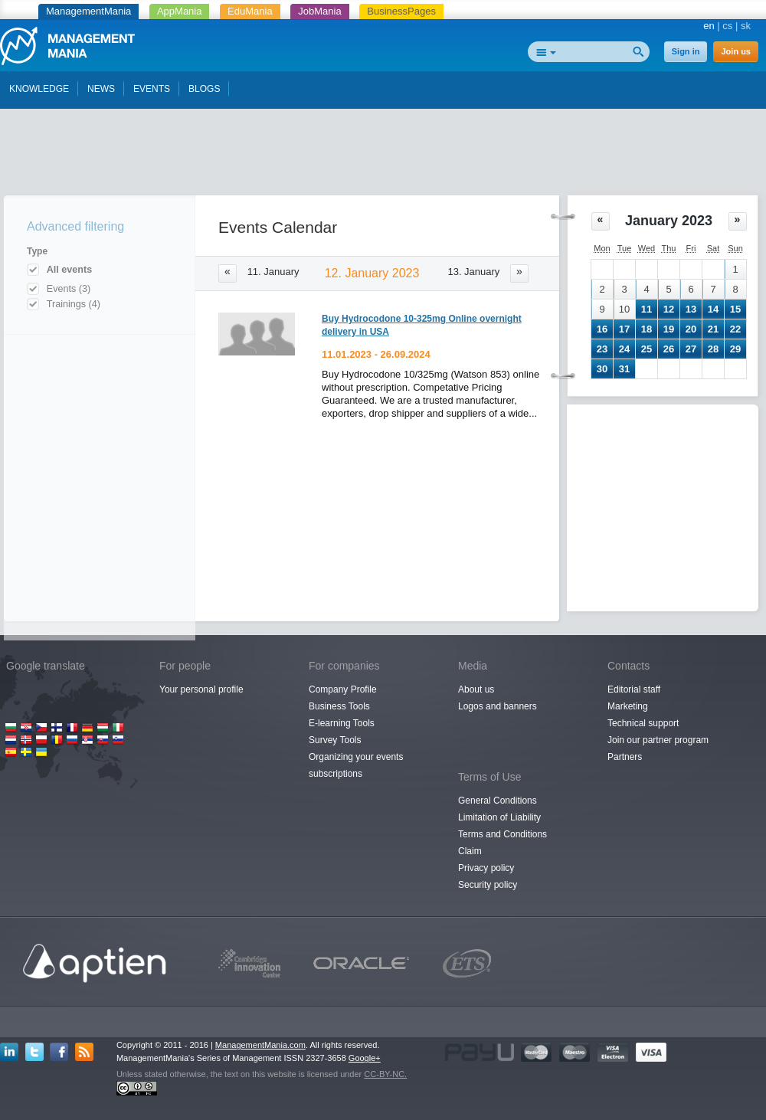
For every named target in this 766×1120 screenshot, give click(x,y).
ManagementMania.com (260, 1045)
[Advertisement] (383, 155)
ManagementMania (88, 11)
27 (691, 349)
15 (735, 309)
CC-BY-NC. (385, 1074)
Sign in (686, 51)
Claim (470, 851)
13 (691, 309)
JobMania (319, 11)
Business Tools (339, 706)
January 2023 (668, 220)
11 (646, 309)
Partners (624, 757)
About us (476, 689)
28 (713, 349)
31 (624, 369)
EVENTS (151, 89)
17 (624, 329)
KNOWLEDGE (39, 89)
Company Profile (343, 689)
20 (691, 329)
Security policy (487, 884)
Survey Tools (335, 740)
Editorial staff (633, 689)
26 (668, 349)
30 (602, 369)
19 (668, 329)
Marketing (627, 706)
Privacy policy (486, 868)
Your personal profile (201, 689)
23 (602, 349)
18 (646, 329)
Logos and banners (497, 706)
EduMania (250, 11)
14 (713, 309)
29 (735, 349)
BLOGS (204, 89)
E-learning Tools (342, 723)
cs (727, 25)
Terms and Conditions (502, 834)
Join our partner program (658, 740)
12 (668, 309)
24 (624, 349)
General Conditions (497, 800)
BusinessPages (401, 11)
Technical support (643, 723)
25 (646, 349)
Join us (736, 51)
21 (713, 329)
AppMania (179, 11)
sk (746, 25)
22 (735, 329)
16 (602, 329)
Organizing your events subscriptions (356, 765)
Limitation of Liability (499, 817)
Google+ (365, 1058)
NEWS (101, 89)
